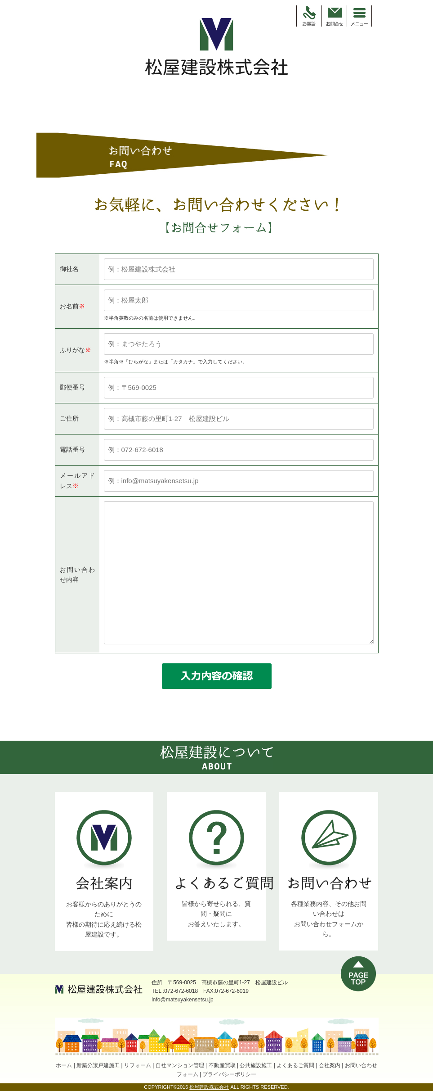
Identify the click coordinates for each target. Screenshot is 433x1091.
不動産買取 (222, 1065)
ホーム (64, 1065)
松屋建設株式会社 (209, 1087)
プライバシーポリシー (229, 1074)
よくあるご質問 (295, 1065)
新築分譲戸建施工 (98, 1065)
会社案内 (329, 1065)
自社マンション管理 (180, 1065)
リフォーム (137, 1065)
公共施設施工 (256, 1065)
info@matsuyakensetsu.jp (183, 999)
